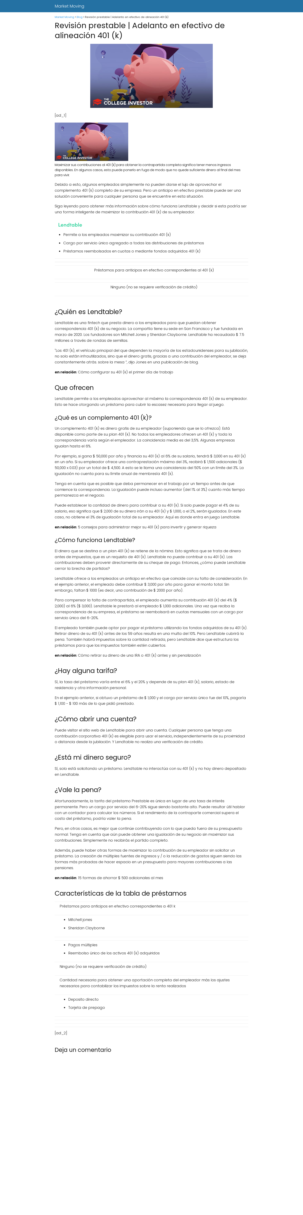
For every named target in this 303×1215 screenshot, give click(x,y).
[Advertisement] (122, 1184)
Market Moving (69, 6)
